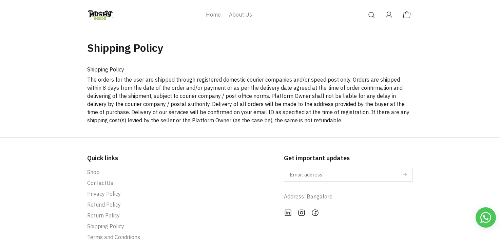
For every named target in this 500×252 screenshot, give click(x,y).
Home (213, 14)
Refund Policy (104, 204)
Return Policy (103, 215)
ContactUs (100, 183)
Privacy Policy (104, 193)
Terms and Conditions (113, 237)
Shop (93, 172)
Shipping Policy (105, 226)
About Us (240, 14)
